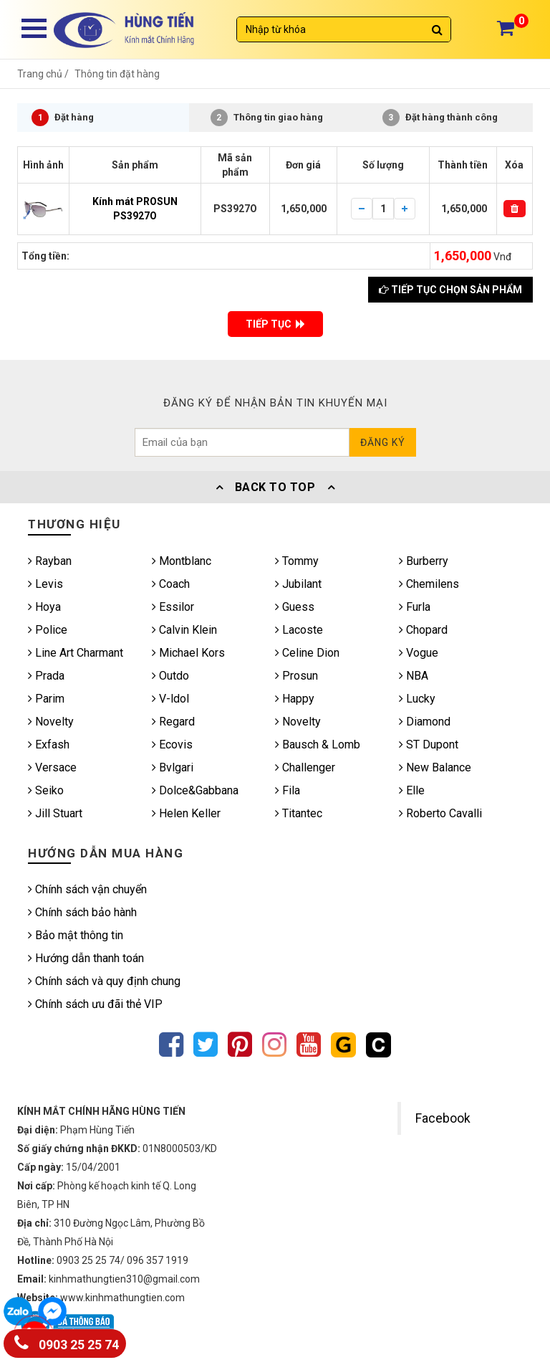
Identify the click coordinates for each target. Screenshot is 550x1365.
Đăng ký (382, 442)
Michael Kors (188, 653)
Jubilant (298, 584)
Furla (414, 607)
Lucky (417, 698)
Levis (45, 584)
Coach (171, 584)
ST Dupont (428, 744)
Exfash (48, 744)
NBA (413, 675)
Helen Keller (186, 813)
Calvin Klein (184, 630)
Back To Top (275, 487)
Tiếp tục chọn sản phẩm (450, 289)
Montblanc (181, 561)
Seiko (46, 790)
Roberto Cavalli (440, 813)
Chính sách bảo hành (82, 912)
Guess (294, 607)
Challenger (305, 767)
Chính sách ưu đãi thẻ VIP (95, 1004)
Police (47, 630)
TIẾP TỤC (275, 324)
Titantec (298, 813)
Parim (46, 698)
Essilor (173, 607)
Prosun (296, 675)
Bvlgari (172, 767)
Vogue (418, 653)
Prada (46, 675)
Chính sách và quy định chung (104, 981)
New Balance (435, 767)
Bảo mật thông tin (75, 935)
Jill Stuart (55, 813)
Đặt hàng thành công (440, 117)
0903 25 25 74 (66, 1341)
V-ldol (170, 698)
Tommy (297, 561)
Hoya (44, 607)
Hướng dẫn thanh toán (86, 958)
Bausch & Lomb (317, 744)
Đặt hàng (63, 117)
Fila (287, 790)
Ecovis (172, 744)
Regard (173, 721)
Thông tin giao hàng (267, 117)
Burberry (423, 561)
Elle (412, 790)
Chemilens (429, 584)
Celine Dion (307, 653)
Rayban (50, 561)
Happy (294, 698)
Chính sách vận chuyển (87, 889)
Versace (52, 767)
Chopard (423, 630)
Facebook (443, 1118)
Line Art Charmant (75, 653)
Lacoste (299, 630)
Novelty (51, 721)
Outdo (170, 675)
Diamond (424, 721)
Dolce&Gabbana (195, 790)
